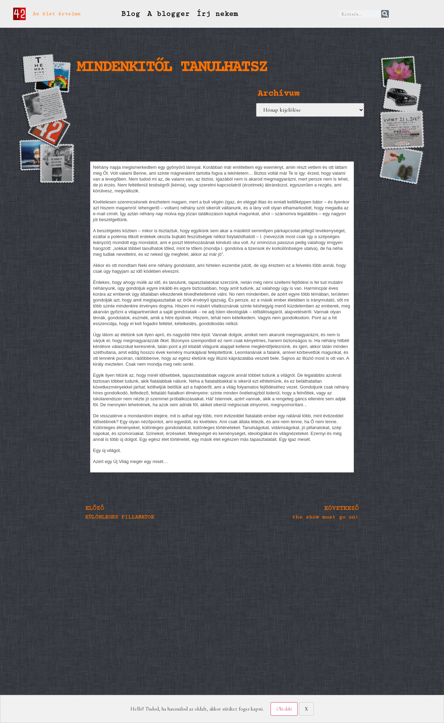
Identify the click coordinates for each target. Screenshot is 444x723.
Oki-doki (284, 709)
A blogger (168, 13)
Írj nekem (217, 13)
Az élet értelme (57, 14)
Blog (130, 13)
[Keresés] (385, 14)
